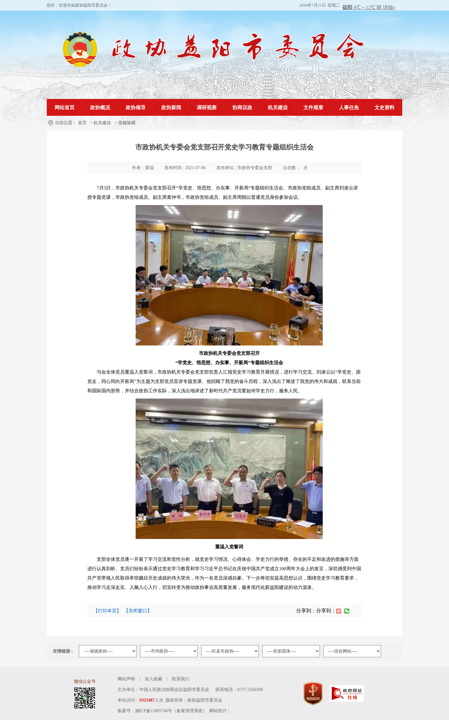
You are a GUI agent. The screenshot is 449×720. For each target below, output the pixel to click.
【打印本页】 (107, 610)
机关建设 (102, 122)
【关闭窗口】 (138, 610)
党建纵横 (127, 122)
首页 (82, 122)
